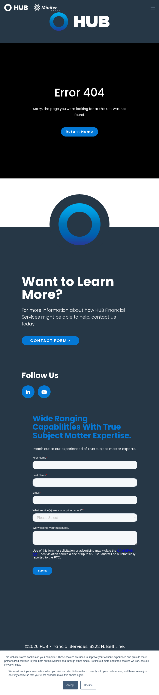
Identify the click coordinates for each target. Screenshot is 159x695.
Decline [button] (88, 685)
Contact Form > (50, 340)
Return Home (79, 131)
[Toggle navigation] (153, 8)
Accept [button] (70, 685)
